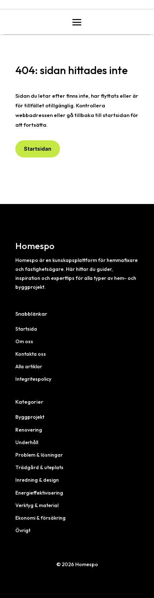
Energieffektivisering (39, 493)
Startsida (26, 329)
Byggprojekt (29, 417)
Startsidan (37, 149)
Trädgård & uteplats (39, 467)
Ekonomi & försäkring (40, 518)
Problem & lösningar (39, 455)
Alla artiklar (28, 366)
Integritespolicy (33, 379)
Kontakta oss (30, 354)
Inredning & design (37, 480)
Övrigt (22, 530)
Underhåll (26, 442)
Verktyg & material (36, 505)
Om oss (24, 341)
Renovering (28, 430)
